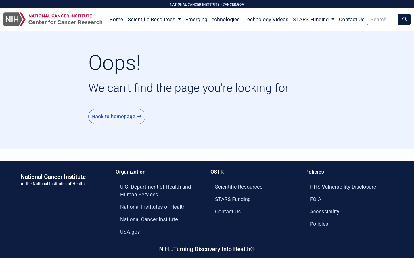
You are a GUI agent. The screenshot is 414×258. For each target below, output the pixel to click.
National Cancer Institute (149, 219)
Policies (319, 224)
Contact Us (352, 19)
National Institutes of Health (152, 207)
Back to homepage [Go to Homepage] (117, 116)
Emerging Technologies (212, 19)
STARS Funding (233, 199)
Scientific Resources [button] (152, 19)
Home (116, 19)
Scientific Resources (238, 187)
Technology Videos (266, 19)
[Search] (383, 19)
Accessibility (324, 211)
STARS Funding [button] (311, 19)
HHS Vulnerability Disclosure (343, 187)
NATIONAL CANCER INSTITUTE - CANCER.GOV (207, 5)
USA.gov (130, 232)
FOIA (315, 199)
